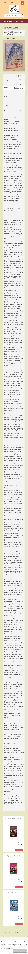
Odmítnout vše (17, 951)
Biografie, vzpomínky (14, 27)
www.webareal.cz (16, 932)
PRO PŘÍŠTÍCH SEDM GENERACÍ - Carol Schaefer (13, 819)
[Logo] (14, 9)
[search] (22, 15)
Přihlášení (5, 2)
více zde (11, 210)
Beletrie (8, 27)
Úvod (5, 27)
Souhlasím (24, 951)
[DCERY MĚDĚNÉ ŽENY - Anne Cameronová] (14, 41)
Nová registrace (11, 2)
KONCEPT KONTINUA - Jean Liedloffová (12, 856)
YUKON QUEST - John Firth (12, 892)
